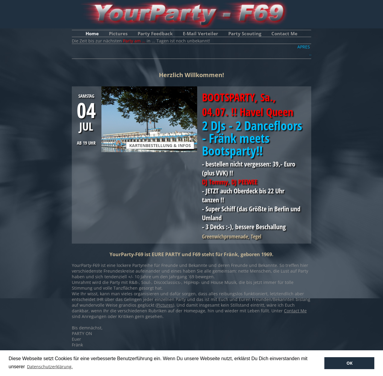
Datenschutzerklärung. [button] (50, 366)
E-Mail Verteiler (200, 33)
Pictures (118, 33)
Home (92, 33)
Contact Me (284, 33)
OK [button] (349, 363)
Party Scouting (244, 33)
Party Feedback (155, 33)
